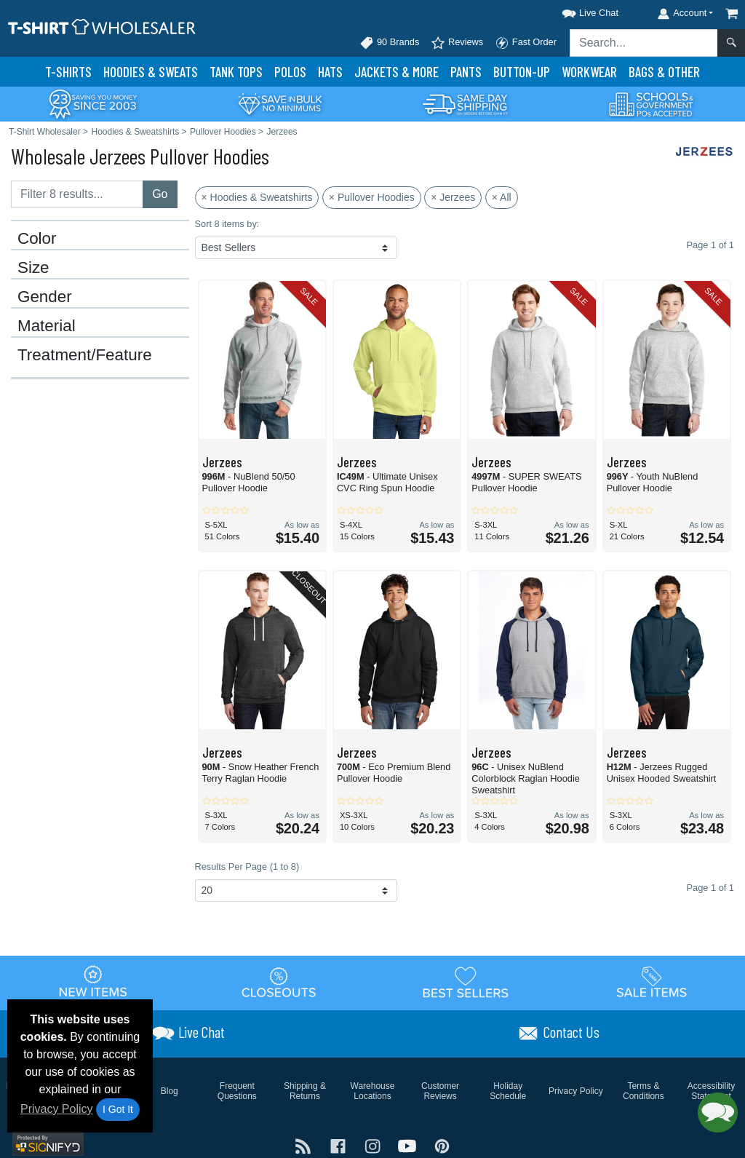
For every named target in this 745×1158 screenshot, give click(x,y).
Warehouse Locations (373, 1091)
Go (159, 194)
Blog (169, 1091)
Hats (330, 71)
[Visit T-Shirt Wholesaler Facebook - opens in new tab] (339, 1145)
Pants (466, 71)
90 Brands (389, 43)
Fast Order (526, 43)
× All (501, 197)
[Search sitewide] (644, 43)
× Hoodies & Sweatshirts (257, 197)
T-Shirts (68, 71)
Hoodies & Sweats (150, 71)
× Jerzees (453, 197)
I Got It (118, 1109)
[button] (576, 10)
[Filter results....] (77, 194)
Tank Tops (236, 71)
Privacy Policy (56, 1109)
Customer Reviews (440, 1091)
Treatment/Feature (84, 355)
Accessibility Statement (711, 1091)
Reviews (457, 43)
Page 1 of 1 (710, 887)
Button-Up (521, 71)
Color (37, 239)
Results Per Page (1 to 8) (247, 866)
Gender (44, 297)
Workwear (589, 71)
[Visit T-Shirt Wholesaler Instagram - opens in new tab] (373, 1145)
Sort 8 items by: (227, 223)
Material (46, 326)
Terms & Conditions (643, 1091)
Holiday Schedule (508, 1091)
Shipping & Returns (305, 1091)
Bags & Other (664, 71)
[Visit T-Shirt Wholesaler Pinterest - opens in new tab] (442, 1145)
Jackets (396, 71)
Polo (290, 71)
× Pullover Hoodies (372, 197)
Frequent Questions (237, 1091)
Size (33, 268)
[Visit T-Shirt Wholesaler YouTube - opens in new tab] (408, 1145)
